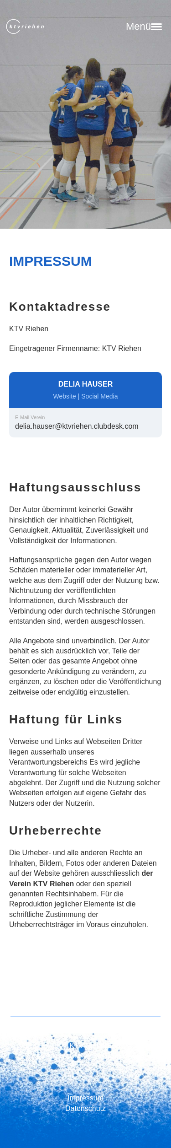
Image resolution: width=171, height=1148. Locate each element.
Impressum (85, 1098)
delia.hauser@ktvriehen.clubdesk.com (77, 426)
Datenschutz (85, 1108)
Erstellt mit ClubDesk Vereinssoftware (85, 1056)
